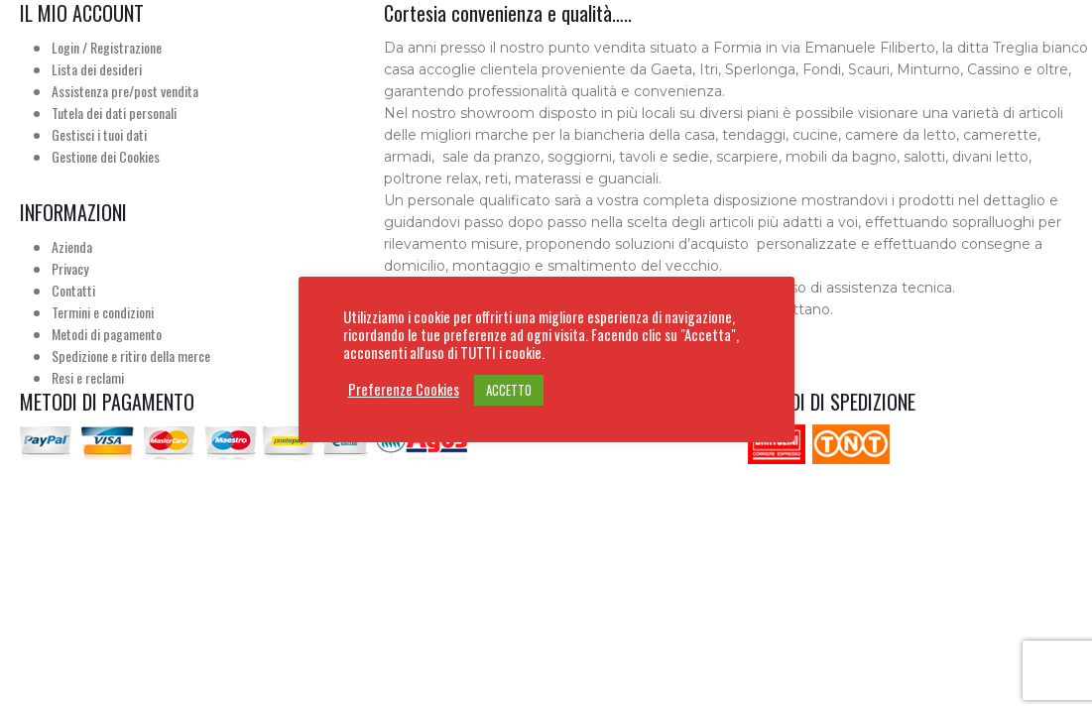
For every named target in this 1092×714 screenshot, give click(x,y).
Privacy (70, 268)
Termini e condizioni (103, 311)
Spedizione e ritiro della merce (131, 355)
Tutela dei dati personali (114, 112)
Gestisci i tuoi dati (99, 134)
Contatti (73, 290)
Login (65, 47)
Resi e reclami (88, 377)
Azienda (72, 246)
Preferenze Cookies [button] (403, 390)
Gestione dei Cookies (106, 156)
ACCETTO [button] (509, 390)
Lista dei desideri (97, 69)
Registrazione (126, 47)
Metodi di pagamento (107, 333)
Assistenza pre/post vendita (125, 90)
